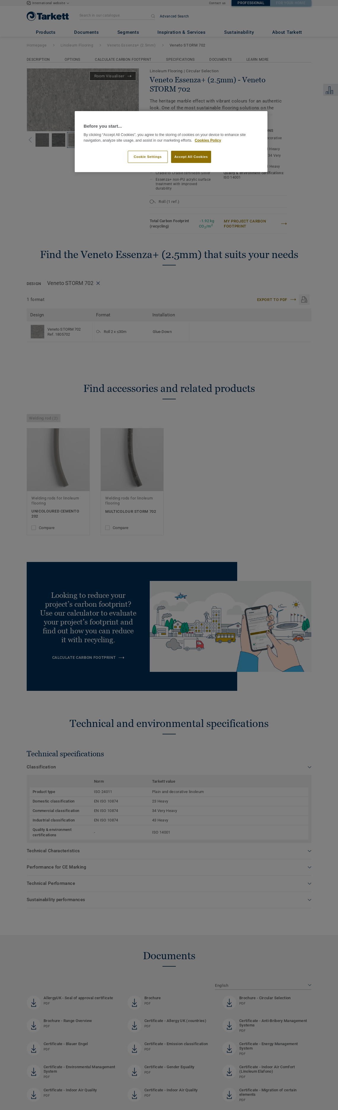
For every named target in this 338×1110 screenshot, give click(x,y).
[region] (171, 141)
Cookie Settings (148, 156)
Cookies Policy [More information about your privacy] (208, 140)
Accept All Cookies (191, 156)
